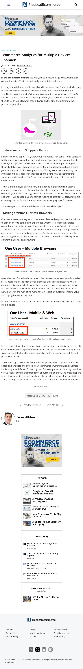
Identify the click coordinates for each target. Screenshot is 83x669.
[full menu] (8, 5)
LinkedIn (32, 649)
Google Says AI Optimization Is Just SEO (40, 485)
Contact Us (10, 633)
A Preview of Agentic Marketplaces (38, 500)
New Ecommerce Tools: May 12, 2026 (42, 516)
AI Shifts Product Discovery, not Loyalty (42, 523)
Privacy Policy (59, 636)
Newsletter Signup (37, 633)
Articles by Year (60, 629)
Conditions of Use (61, 633)
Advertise (33, 629)
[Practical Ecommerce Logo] (41, 4)
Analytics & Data (8, 51)
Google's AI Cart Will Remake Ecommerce (38, 493)
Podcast (33, 636)
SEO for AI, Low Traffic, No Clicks (41, 599)
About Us (9, 629)
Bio (17, 421)
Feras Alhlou (24, 65)
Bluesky (45, 649)
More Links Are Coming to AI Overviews (41, 508)
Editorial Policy (11, 636)
